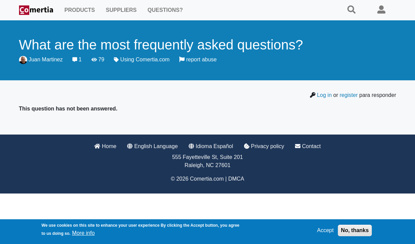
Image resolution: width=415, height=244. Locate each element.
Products (80, 10)
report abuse (198, 59)
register (349, 95)
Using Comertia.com (145, 59)
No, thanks (355, 230)
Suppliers (121, 10)
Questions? (165, 10)
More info (83, 233)
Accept (325, 230)
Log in (324, 95)
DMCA (236, 179)
